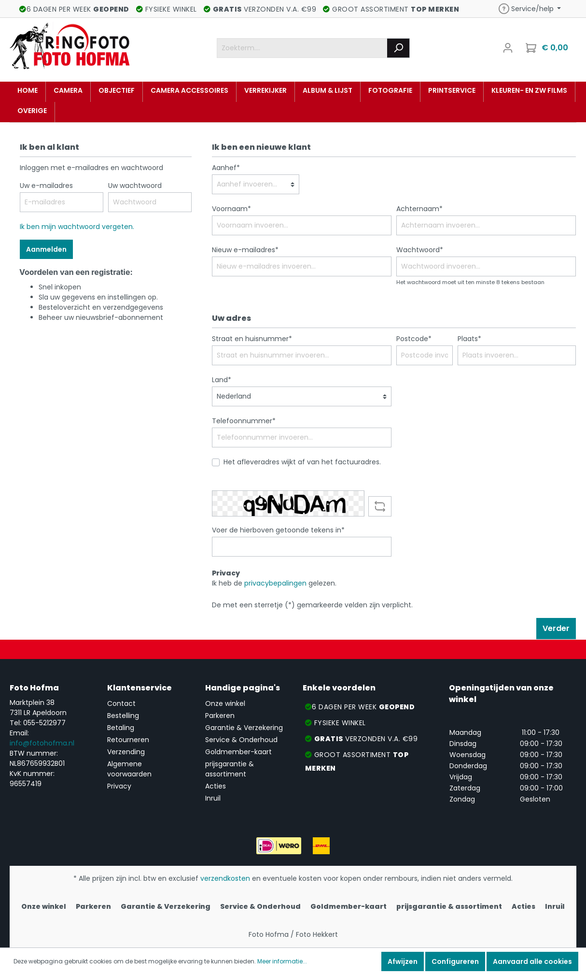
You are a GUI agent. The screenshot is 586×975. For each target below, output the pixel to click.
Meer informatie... (282, 961)
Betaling (120, 727)
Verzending (126, 752)
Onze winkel (225, 703)
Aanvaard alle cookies (532, 961)
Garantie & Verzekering (244, 727)
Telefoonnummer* (244, 421)
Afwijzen (403, 961)
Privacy (119, 786)
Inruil (213, 798)
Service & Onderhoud (241, 740)
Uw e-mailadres (46, 185)
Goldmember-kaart (238, 752)
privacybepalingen (275, 583)
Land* (221, 380)
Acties (215, 786)
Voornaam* (231, 209)
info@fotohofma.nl (42, 743)
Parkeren (220, 715)
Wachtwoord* (419, 250)
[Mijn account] (507, 47)
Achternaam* (419, 209)
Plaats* (469, 339)
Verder (556, 628)
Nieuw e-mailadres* (245, 250)
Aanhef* (226, 167)
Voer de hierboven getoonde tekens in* (278, 530)
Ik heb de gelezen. (274, 583)
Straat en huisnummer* (252, 339)
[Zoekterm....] (302, 48)
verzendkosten (225, 878)
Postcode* (414, 339)
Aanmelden (46, 249)
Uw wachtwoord (135, 185)
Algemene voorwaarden (129, 769)
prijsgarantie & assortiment (229, 769)
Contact (121, 703)
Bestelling (123, 715)
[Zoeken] (398, 48)
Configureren (455, 961)
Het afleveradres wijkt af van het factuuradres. (302, 462)
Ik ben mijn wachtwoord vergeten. (77, 226)
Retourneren (128, 740)
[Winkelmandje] (547, 47)
